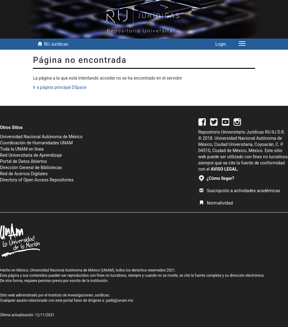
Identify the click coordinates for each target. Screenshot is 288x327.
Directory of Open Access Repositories (37, 179)
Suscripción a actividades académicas (239, 190)
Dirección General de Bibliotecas (31, 167)
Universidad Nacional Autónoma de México (41, 136)
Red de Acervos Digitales (23, 173)
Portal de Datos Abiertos (23, 161)
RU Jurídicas (56, 44)
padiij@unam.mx (119, 300)
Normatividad (216, 203)
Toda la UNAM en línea (21, 149)
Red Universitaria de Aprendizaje (31, 155)
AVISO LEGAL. (224, 169)
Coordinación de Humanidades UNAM (36, 142)
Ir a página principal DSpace (59, 87)
